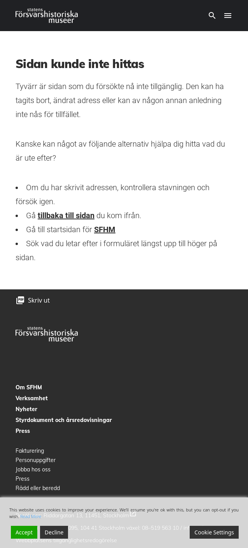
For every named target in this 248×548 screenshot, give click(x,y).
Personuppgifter (36, 460)
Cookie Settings (214, 532)
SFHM (104, 229)
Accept (24, 532)
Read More (30, 516)
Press (23, 430)
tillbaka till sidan (66, 215)
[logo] (47, 15)
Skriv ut (39, 300)
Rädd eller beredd (38, 488)
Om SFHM (29, 387)
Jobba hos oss (33, 469)
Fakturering (30, 450)
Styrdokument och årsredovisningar (64, 420)
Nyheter (26, 409)
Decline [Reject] (54, 532)
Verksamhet (32, 398)
